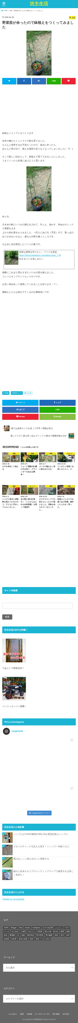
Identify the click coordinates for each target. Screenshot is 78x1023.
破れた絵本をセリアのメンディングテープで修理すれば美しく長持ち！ (43, 873)
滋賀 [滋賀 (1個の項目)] (23, 935)
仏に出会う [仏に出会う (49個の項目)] (15, 931)
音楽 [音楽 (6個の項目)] (37, 939)
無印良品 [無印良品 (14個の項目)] (30, 935)
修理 (22, 1014)
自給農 (28, 393)
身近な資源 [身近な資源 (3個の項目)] (23, 939)
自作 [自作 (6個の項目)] (68, 935)
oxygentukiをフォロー (39, 813)
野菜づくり (18, 393)
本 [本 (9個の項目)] (18, 935)
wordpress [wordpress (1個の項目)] (36, 928)
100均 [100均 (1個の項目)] (6, 928)
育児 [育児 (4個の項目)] (62, 935)
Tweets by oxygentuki (13, 899)
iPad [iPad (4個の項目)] (20, 928)
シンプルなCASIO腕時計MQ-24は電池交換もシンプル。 (41, 834)
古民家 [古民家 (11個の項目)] (39, 931)
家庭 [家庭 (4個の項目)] (68, 931)
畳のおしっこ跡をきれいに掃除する (31, 858)
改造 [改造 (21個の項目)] (5, 935)
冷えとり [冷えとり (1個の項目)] (31, 931)
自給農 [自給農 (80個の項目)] (6, 939)
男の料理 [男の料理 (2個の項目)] (39, 935)
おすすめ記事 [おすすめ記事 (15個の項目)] (48, 928)
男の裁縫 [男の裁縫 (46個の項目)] (49, 935)
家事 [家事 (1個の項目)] (62, 931)
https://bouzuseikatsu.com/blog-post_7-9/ (40, 255)
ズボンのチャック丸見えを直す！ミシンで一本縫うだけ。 (42, 846)
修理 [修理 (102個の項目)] (24, 931)
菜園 (6, 393)
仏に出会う (13, 1014)
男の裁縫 (56, 1014)
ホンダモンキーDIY (42, 1014)
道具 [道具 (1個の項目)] (31, 939)
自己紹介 (66, 1014)
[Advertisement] (39, 106)
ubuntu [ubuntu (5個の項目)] (27, 928)
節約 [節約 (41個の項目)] (56, 935)
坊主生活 (39, 3)
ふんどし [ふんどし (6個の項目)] (58, 928)
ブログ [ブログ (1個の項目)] (66, 928)
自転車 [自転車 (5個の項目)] (13, 939)
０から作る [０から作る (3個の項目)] (45, 939)
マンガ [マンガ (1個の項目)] (6, 931)
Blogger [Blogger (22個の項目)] (14, 928)
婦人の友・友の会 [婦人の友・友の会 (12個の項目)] (51, 931)
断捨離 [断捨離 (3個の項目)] (12, 935)
